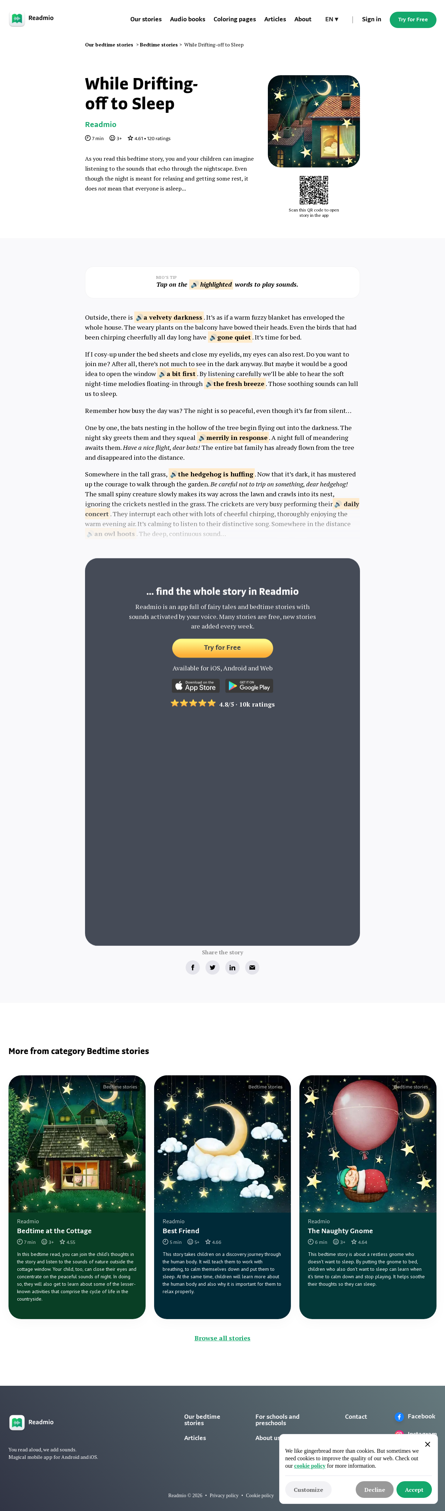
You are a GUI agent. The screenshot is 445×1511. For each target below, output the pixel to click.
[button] (331, 20)
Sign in (371, 19)
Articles (275, 19)
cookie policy (309, 1466)
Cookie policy (260, 1495)
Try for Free (413, 20)
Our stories (146, 19)
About (302, 19)
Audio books (187, 19)
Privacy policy (224, 1495)
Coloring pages (235, 19)
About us (267, 1438)
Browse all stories (222, 1338)
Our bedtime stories (202, 1420)
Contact (356, 1417)
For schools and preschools (277, 1420)
